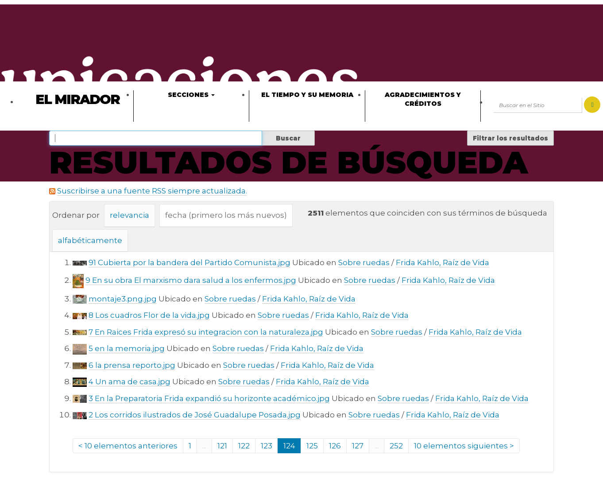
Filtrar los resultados (510, 138)
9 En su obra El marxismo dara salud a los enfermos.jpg (190, 280)
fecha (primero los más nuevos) (226, 215)
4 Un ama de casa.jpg (129, 381)
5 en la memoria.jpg (127, 348)
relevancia (129, 215)
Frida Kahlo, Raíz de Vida (442, 262)
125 (312, 445)
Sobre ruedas (364, 262)
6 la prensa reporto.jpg (132, 365)
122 (244, 445)
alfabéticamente (90, 240)
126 (335, 445)
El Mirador (77, 99)
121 (222, 445)
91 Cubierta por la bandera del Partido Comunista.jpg (189, 262)
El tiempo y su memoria (307, 95)
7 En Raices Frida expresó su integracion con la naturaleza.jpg (206, 332)
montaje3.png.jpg (123, 298)
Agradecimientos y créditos (423, 99)
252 (396, 445)
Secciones (191, 95)
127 (357, 445)
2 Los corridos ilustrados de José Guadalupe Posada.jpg (195, 414)
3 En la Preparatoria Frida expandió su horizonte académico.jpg (209, 398)
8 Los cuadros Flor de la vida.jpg (149, 315)
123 (266, 445)
